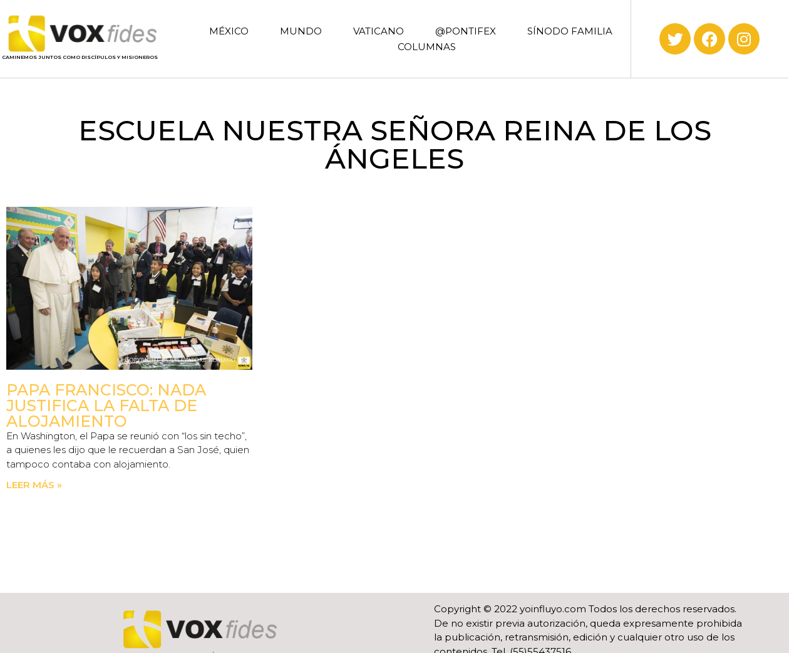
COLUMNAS (427, 47)
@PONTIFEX (465, 31)
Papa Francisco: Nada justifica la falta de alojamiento (106, 405)
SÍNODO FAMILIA (569, 31)
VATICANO (378, 31)
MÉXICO (229, 31)
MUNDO (301, 31)
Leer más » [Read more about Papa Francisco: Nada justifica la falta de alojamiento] (34, 485)
